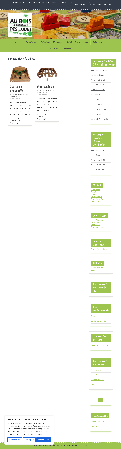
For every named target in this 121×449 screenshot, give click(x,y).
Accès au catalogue (99, 345)
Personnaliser (14, 440)
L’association (31, 42)
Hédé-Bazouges (97, 220)
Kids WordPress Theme (44, 446)
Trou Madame (45, 87)
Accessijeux (96, 370)
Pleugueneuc (96, 197)
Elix (92, 385)
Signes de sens (97, 380)
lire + (15, 121)
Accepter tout (43, 440)
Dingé (93, 192)
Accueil (18, 42)
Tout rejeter (29, 440)
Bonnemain (95, 190)
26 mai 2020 (17, 94)
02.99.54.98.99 (78, 5)
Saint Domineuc (97, 227)
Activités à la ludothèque (77, 42)
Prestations (54, 48)
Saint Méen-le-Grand (99, 249)
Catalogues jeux (99, 42)
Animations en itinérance (51, 42)
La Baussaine (96, 222)
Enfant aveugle (98, 375)
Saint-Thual (95, 225)
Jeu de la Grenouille (16, 89)
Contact (67, 48)
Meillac (93, 194)
